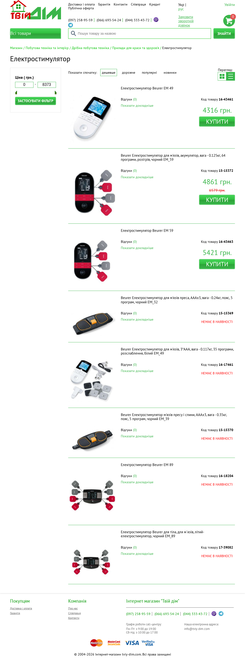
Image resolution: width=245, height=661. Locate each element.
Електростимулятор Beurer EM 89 (147, 464)
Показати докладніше (137, 105)
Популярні (149, 72)
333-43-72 (137, 20)
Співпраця (138, 4)
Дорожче (128, 72)
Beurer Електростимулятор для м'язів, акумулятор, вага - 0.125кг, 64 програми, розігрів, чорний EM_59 (173, 157)
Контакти (121, 4)
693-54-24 (109, 20)
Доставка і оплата (81, 4)
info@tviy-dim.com (197, 629)
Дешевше (108, 72)
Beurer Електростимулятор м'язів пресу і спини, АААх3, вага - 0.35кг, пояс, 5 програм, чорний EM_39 (174, 416)
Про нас (73, 608)
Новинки (170, 72)
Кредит (154, 4)
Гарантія (104, 4)
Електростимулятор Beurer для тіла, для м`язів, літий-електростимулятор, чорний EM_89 (162, 534)
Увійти (229, 4)
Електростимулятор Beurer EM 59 (147, 230)
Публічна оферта (81, 8)
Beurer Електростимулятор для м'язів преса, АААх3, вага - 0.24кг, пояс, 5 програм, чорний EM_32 (177, 299)
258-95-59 (80, 20)
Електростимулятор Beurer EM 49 (147, 88)
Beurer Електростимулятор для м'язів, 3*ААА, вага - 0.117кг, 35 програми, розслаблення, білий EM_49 (177, 351)
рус (181, 8)
